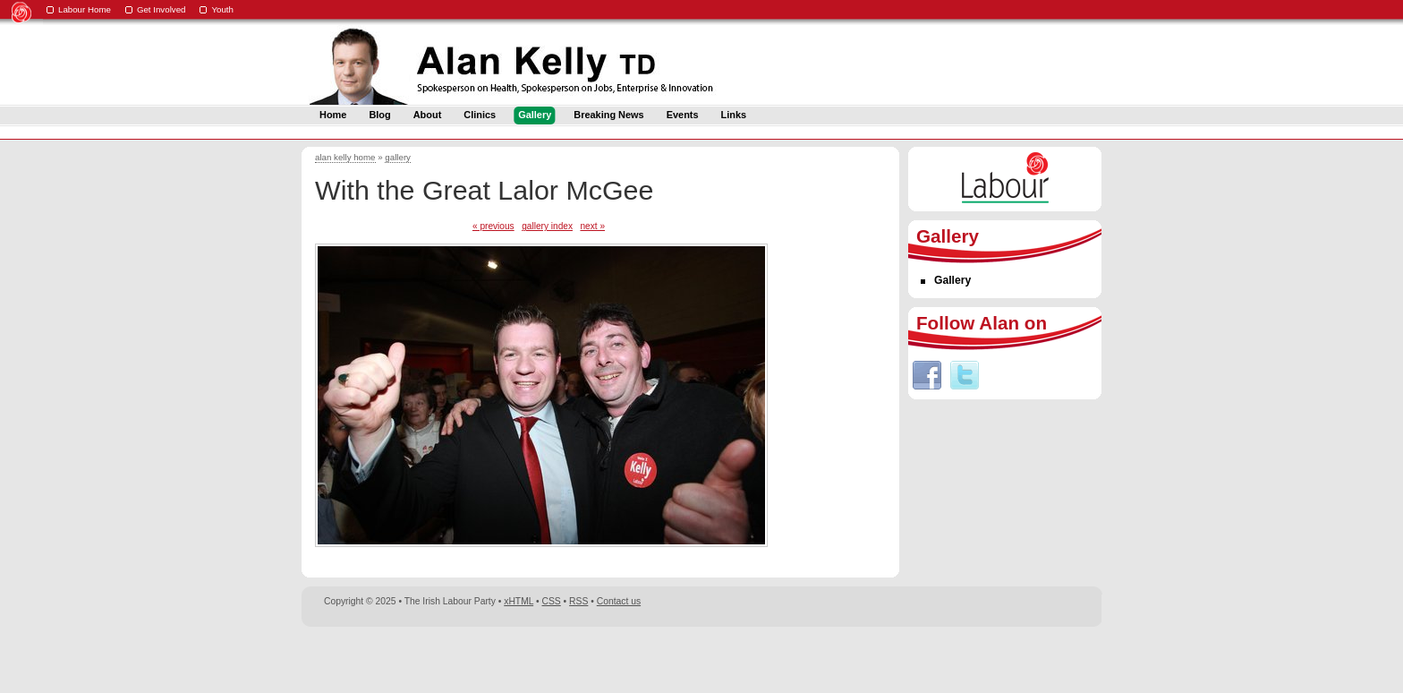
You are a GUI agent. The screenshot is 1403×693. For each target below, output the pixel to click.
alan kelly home (345, 157)
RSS (578, 601)
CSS (551, 601)
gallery (398, 157)
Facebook (927, 375)
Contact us (619, 601)
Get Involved (161, 9)
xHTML (518, 601)
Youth (222, 9)
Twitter (964, 375)
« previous (493, 226)
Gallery (952, 280)
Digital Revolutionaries (1060, 659)
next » (592, 226)
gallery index (547, 226)
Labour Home (84, 9)
